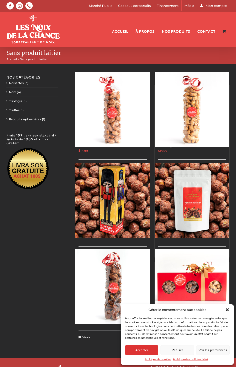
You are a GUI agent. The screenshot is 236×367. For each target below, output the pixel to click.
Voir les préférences (213, 350)
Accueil (11, 59)
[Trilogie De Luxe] (192, 286)
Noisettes (16, 83)
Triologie (16, 101)
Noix (12, 92)
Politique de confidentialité (190, 359)
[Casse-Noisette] (112, 200)
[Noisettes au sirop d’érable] (192, 200)
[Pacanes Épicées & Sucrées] (112, 286)
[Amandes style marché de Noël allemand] (112, 110)
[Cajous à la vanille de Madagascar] (192, 110)
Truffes (14, 110)
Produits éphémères (25, 119)
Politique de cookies (158, 359)
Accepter (141, 350)
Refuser (177, 350)
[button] (227, 310)
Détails (86, 337)
